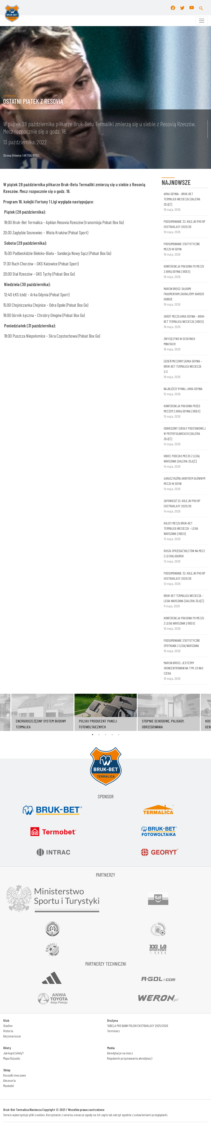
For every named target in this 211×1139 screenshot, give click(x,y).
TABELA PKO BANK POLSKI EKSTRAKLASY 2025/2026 (137, 1025)
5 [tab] (118, 734)
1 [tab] (92, 734)
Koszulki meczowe (14, 1075)
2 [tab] (99, 734)
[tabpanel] (105, 712)
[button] (201, 7)
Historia (8, 1031)
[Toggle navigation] (202, 20)
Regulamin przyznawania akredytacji (129, 1058)
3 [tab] (105, 734)
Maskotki (8, 1086)
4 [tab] (112, 734)
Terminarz (113, 1031)
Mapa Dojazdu (11, 1058)
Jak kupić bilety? (13, 1053)
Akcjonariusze (12, 1036)
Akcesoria (9, 1080)
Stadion (8, 1025)
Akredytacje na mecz (120, 1053)
